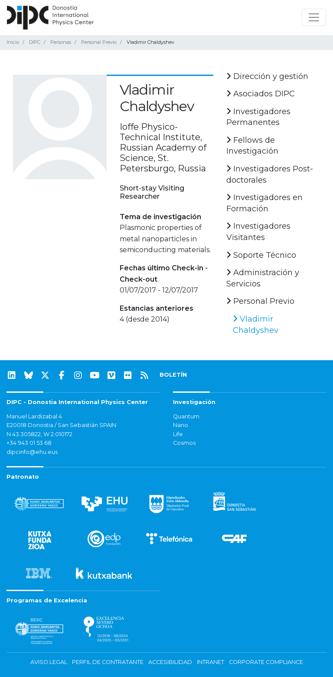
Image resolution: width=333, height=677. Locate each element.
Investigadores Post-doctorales (269, 174)
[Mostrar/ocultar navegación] (314, 17)
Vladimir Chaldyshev (255, 324)
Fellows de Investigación (252, 145)
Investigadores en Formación (264, 203)
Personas (60, 42)
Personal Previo (99, 42)
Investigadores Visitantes (258, 231)
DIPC (34, 42)
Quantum (186, 416)
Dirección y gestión (267, 76)
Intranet (210, 662)
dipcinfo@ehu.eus (32, 452)
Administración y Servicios (262, 278)
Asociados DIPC (260, 94)
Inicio (13, 42)
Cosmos (184, 443)
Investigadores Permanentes (258, 117)
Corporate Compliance (266, 662)
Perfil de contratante (108, 662)
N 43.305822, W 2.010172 (39, 434)
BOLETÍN (173, 374)
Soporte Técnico (261, 255)
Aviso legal (48, 662)
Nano (180, 425)
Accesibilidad (170, 662)
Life (178, 434)
